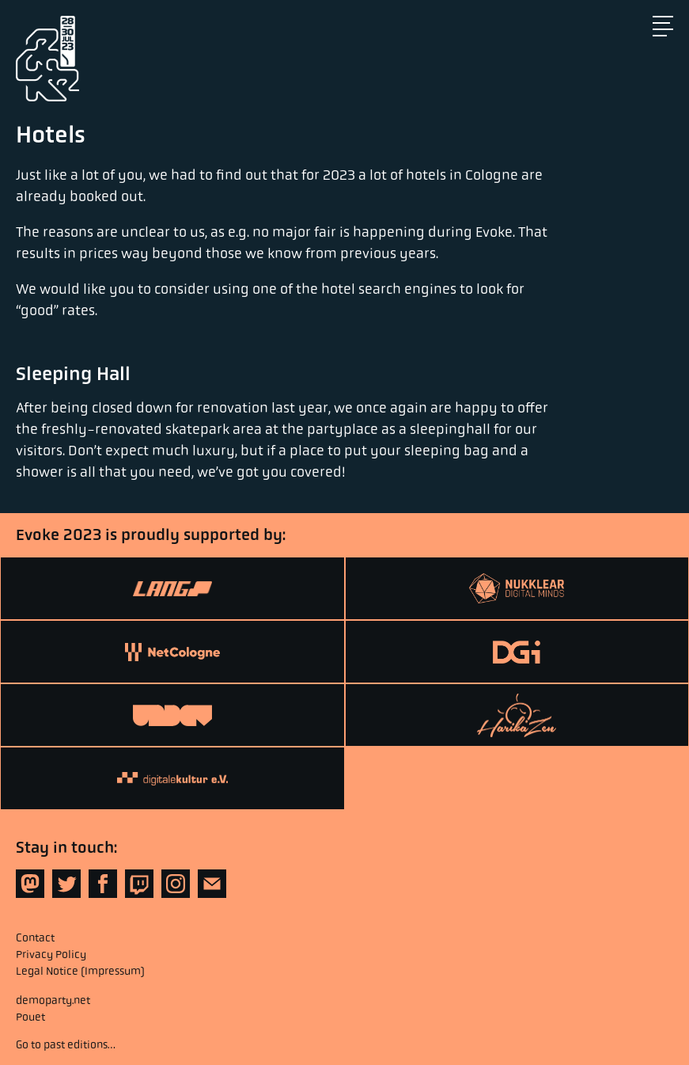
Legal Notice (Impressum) (80, 970)
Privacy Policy (51, 954)
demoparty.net (53, 1000)
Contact (35, 937)
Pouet (30, 1016)
